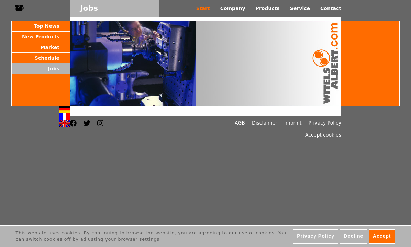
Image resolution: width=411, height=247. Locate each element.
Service (300, 8)
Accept (382, 237)
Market (50, 47)
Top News (46, 26)
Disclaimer (264, 123)
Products (268, 8)
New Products (40, 36)
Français (64, 116)
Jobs (53, 68)
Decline (354, 237)
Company (232, 8)
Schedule (47, 58)
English (64, 123)
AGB (240, 123)
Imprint (293, 123)
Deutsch (64, 109)
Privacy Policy (325, 123)
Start (203, 8)
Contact (330, 8)
